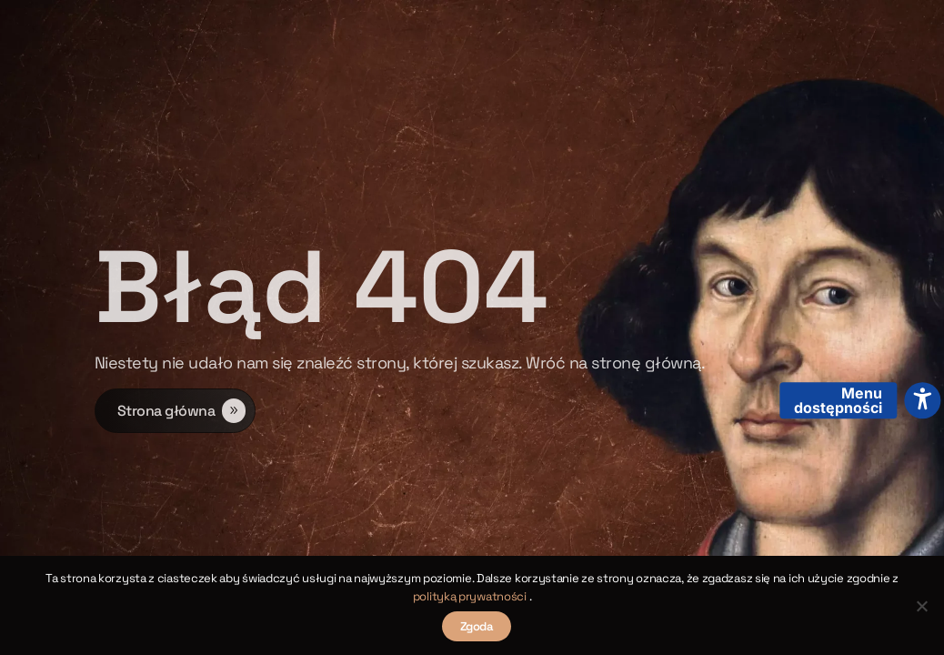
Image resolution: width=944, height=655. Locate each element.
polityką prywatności (471, 596)
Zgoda (477, 626)
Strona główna (166, 414)
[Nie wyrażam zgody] (921, 606)
